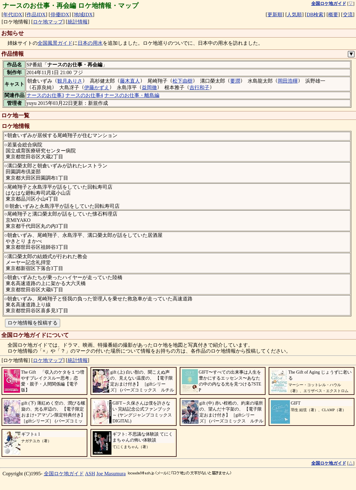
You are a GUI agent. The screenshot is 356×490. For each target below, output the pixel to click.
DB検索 (315, 14)
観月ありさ (69, 81)
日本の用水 (90, 43)
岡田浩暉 (288, 81)
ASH (90, 473)
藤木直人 (130, 81)
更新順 (274, 14)
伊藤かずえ (96, 87)
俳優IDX (59, 14)
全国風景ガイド (55, 43)
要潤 (235, 81)
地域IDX (83, 14)
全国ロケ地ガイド (64, 473)
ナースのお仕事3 (45, 95)
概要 (333, 14)
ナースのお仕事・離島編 (131, 95)
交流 (348, 14)
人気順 (294, 14)
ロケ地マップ (48, 21)
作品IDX (36, 14)
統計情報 (78, 21)
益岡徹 (149, 87)
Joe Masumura (111, 473)
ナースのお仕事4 (84, 95)
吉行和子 (199, 87)
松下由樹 (183, 81)
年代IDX (12, 14)
